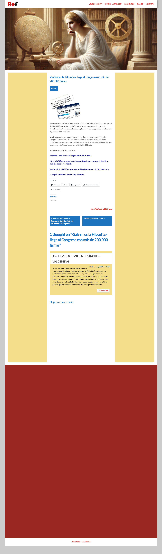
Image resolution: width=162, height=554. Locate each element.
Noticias (108, 4)
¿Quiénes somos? (95, 4)
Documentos (129, 4)
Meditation (86, 550)
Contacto (150, 4)
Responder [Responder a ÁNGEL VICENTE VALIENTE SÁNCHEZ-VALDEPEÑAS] (103, 299)
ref (111, 214)
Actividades (116, 4)
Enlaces (140, 4)
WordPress (76, 550)
